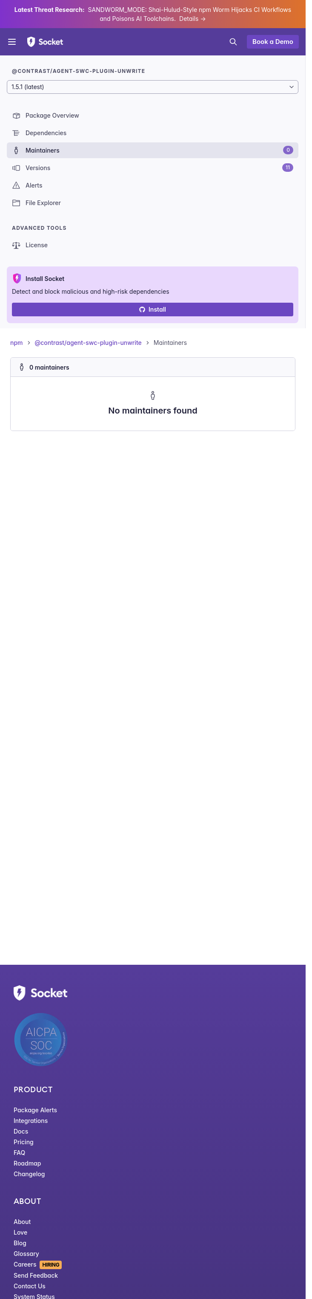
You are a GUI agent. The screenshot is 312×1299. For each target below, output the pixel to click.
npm (16, 342)
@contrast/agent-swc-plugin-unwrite (88, 342)
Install (152, 309)
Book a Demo (272, 42)
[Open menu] (11, 41)
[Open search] (233, 41)
